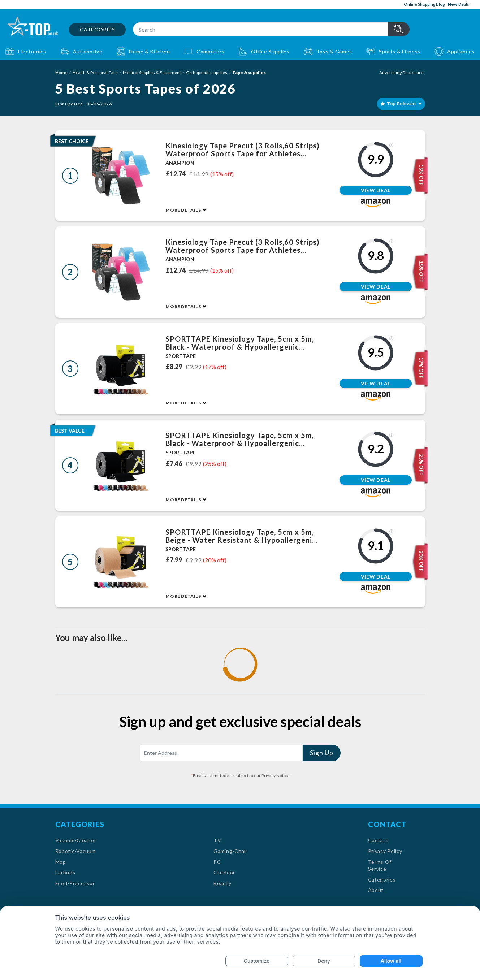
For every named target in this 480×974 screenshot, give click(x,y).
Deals (458, 4)
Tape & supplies (249, 72)
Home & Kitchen (149, 51)
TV (217, 840)
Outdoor (224, 872)
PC (217, 862)
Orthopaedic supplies (206, 72)
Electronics (32, 51)
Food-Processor (75, 883)
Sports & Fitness (399, 51)
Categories (97, 29)
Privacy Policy (385, 851)
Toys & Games (334, 51)
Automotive (88, 51)
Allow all (391, 961)
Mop (60, 862)
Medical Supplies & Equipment (152, 72)
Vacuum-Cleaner (75, 840)
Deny (323, 961)
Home (61, 72)
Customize (257, 961)
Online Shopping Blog (424, 4)
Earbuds (65, 872)
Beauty (222, 883)
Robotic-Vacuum (75, 851)
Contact (378, 840)
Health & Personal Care (95, 72)
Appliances (461, 51)
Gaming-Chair (230, 851)
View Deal (375, 190)
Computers (210, 51)
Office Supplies (270, 51)
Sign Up (321, 753)
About (376, 890)
